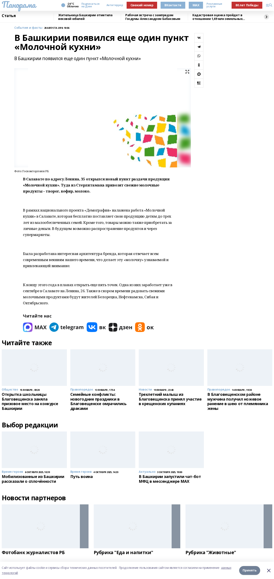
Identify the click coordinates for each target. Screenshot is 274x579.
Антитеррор (114, 5)
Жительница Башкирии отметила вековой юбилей (85, 17)
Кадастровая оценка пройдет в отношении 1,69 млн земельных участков (217, 17)
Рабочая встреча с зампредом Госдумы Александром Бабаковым (152, 17)
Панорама (19, 4)
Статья (9, 15)
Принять (250, 570)
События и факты (28, 28)
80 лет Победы (246, 5)
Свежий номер (142, 5)
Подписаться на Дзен (90, 5)
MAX (196, 5)
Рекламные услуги (214, 5)
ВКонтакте (172, 5)
